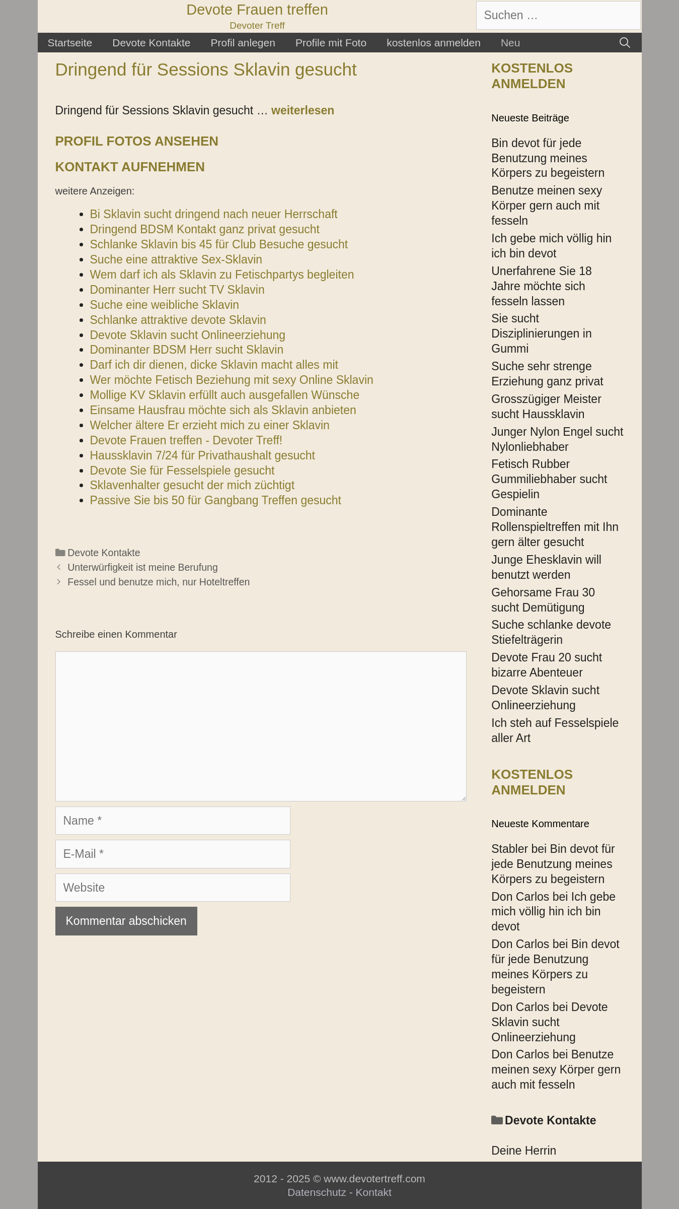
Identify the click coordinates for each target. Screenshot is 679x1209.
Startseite (70, 42)
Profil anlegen (242, 42)
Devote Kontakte (151, 42)
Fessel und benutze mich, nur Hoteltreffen (158, 581)
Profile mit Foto (330, 42)
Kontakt (374, 1192)
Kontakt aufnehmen (130, 166)
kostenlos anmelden (434, 42)
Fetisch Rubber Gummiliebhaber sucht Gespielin (549, 479)
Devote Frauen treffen (257, 10)
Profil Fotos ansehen (137, 141)
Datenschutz (316, 1192)
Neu (510, 42)
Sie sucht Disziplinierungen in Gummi (541, 333)
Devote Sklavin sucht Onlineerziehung (549, 1022)
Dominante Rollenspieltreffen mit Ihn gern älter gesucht (555, 527)
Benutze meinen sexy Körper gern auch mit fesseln (546, 205)
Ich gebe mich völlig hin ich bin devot (553, 911)
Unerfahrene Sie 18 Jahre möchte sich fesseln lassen (541, 286)
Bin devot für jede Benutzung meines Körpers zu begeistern (548, 158)
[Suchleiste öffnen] (625, 42)
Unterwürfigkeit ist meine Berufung (142, 567)
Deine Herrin (523, 1150)
